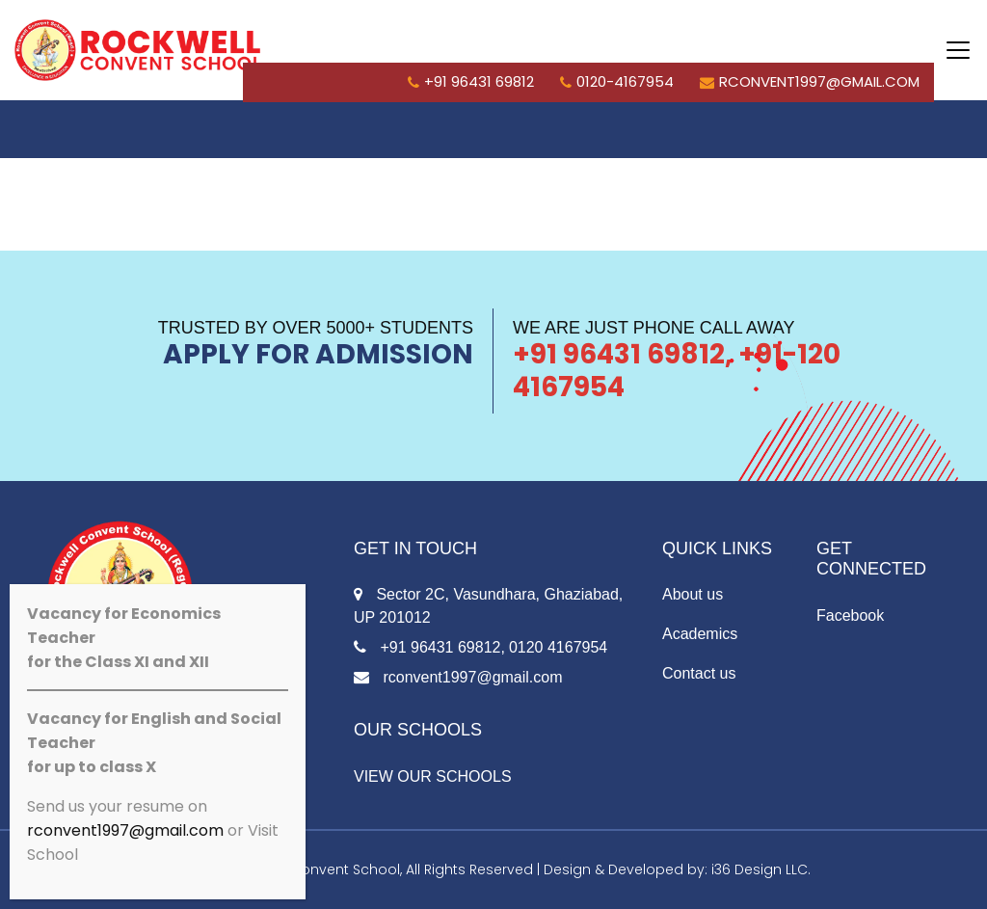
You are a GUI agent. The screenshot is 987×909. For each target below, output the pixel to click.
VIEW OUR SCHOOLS (433, 776)
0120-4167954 (617, 81)
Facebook (850, 615)
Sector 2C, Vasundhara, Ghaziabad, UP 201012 (488, 606)
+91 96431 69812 (471, 81)
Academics (699, 634)
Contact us (698, 673)
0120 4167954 (558, 647)
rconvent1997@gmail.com (810, 81)
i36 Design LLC (759, 869)
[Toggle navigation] (958, 50)
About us (692, 594)
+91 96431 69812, (429, 647)
